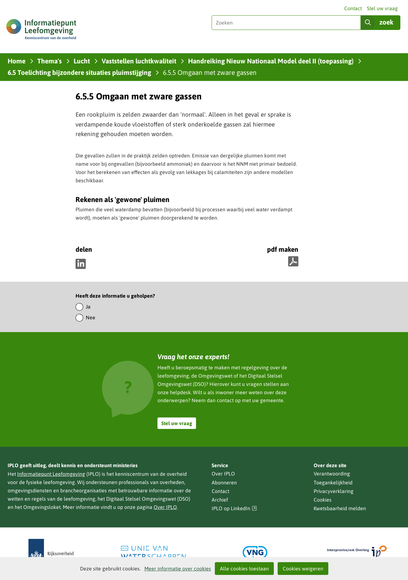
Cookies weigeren (303, 568)
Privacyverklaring (333, 491)
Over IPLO (165, 507)
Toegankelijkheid (333, 482)
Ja (88, 306)
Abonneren (224, 482)
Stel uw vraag (382, 8)
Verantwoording (332, 473)
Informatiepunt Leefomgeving (51, 474)
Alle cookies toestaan (244, 568)
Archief (220, 500)
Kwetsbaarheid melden (340, 508)
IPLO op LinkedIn (234, 508)
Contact (353, 8)
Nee (90, 317)
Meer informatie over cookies (177, 568)
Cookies (323, 500)
